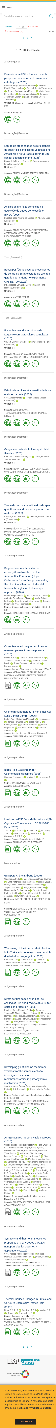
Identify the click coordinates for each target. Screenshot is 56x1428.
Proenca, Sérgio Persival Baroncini (19, 85)
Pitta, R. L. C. (36, 833)
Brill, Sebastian (30, 1150)
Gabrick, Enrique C (29, 724)
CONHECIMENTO (12, 915)
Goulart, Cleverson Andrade (16, 342)
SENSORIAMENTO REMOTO (25, 173)
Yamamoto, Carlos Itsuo (22, 1167)
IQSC (6, 1027)
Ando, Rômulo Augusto (26, 1019)
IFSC (47, 669)
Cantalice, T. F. (10, 959)
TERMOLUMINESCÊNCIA (15, 413)
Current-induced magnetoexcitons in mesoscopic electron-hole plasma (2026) (25, 650)
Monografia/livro (12, 863)
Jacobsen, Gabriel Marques (16, 660)
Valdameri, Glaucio (28, 1153)
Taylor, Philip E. (31, 1147)
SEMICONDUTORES (21, 965)
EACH (32, 783)
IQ (13, 1027)
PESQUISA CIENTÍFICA (26, 912)
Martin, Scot (14, 1190)
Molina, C (31, 777)
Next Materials (18, 1262)
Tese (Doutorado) (13, 257)
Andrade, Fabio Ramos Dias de (18, 598)
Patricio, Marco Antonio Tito (32, 658)
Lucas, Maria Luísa (27, 94)
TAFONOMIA (44, 613)
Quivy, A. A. (42, 959)
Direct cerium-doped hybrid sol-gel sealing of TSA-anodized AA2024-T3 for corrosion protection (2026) (27, 1002)
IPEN (16, 1098)
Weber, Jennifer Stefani (28, 1184)
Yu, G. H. (8, 830)
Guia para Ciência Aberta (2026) (23, 875)
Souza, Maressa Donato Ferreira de (19, 1086)
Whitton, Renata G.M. (26, 896)
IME (17, 899)
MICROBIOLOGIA (42, 1202)
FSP (6, 106)
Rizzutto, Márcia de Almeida (27, 601)
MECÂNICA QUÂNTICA (23, 354)
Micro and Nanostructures (23, 962)
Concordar (26, 1421)
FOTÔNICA (9, 675)
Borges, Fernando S (16, 722)
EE (29, 899)
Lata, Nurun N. (13, 1165)
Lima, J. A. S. (44, 777)
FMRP (7, 902)
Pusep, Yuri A (10, 658)
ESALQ (21, 1027)
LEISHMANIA (19, 1101)
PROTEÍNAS (31, 1101)
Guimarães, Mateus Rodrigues (17, 456)
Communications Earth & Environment (28, 1196)
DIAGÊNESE (18, 613)
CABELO (20, 1322)
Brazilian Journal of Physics (23, 733)
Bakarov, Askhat (11, 666)
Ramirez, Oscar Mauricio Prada (18, 1010)
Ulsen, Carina (42, 1257)
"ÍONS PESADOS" (13, 31)
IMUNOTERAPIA (36, 736)
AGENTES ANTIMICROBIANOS (31, 1104)
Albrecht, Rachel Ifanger (40, 1162)
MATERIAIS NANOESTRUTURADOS (30, 675)
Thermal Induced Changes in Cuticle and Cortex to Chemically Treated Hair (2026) (28, 1302)
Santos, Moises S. (27, 719)
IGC (5, 610)
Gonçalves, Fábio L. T (16, 1162)
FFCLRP (44, 607)
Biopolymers (17, 1316)
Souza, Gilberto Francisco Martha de (26, 884)
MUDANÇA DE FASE (27, 532)
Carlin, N (19, 830)
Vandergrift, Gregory (30, 1165)
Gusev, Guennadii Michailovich (27, 663)
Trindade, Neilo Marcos (14, 1259)
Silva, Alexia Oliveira (13, 398)
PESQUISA (17, 112)
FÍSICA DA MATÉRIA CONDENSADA (29, 529)
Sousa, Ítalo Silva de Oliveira (16, 161)
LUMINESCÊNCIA (21, 410)
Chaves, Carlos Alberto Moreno (21, 91)
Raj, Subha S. (25, 1182)
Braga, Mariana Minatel (34, 887)
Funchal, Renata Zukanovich (39, 88)
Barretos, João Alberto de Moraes (19, 218)
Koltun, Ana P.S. (11, 719)
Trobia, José (44, 719)
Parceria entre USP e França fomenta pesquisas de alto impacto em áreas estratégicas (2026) (26, 78)
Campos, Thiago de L (13, 777)
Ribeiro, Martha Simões (40, 1089)
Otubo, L (11, 1313)
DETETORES (36, 842)
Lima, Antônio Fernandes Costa (21, 882)
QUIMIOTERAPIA (20, 736)
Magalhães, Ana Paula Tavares (37, 879)
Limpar (51, 31)
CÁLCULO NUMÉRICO (24, 535)
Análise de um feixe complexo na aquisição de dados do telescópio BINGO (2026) (24, 210)
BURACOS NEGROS (21, 786)
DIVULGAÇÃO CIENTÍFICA (24, 909)
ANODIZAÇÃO (19, 1031)
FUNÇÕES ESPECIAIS (38, 357)
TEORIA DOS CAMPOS (22, 472)
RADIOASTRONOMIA (38, 230)
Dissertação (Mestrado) (16, 133)
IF (25, 102)
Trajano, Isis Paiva (12, 887)
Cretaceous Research (20, 607)
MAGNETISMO (10, 532)
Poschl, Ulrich (29, 1190)
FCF (34, 102)
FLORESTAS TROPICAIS (23, 1202)
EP (23, 102)
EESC (17, 102)
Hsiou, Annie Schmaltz (37, 595)
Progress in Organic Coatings (24, 1024)
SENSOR (24, 678)
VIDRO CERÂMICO (21, 672)
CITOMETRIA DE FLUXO (14, 1205)
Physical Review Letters (22, 839)
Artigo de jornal (12, 61)
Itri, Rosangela (19, 1089)
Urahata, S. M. (27, 959)
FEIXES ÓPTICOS (20, 230)
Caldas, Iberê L (10, 724)
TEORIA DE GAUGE (41, 472)
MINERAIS (32, 413)
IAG (29, 102)
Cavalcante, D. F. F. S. (13, 836)
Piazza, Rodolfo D (24, 1170)
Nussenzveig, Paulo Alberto (16, 890)
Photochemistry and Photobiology (26, 1095)
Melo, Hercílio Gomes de (25, 1021)
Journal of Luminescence (22, 669)
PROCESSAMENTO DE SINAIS (17, 236)
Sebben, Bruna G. (16, 1147)
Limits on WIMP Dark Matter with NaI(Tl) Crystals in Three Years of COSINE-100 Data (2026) (28, 823)
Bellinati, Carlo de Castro (15, 516)
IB (49, 899)
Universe (15, 783)
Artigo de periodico (14, 555)
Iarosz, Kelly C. (35, 722)
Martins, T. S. (45, 1310)
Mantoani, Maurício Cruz (39, 1159)
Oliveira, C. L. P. (25, 1313)
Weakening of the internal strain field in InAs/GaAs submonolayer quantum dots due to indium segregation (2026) (27, 952)
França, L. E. (32, 830)
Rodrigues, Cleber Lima (26, 1016)
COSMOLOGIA (10, 233)
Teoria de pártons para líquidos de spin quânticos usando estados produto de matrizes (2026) (27, 509)
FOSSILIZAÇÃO (31, 613)
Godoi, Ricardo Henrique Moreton (19, 1145)
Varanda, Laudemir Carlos (25, 1187)
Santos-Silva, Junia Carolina (25, 1179)
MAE (39, 102)
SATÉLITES (44, 173)
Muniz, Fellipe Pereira (13, 595)
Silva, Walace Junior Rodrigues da (19, 1254)
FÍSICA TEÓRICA (20, 469)
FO (42, 899)
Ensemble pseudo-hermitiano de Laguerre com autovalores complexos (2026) (26, 334)
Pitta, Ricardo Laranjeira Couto (17, 285)
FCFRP (46, 102)
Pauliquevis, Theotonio (17, 1173)
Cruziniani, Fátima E (27, 727)
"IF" (21, 27)
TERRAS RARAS (37, 672)
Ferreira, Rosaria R (32, 1156)
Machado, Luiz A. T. (24, 1176)
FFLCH (23, 899)
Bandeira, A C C (29, 1310)
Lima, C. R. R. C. (11, 1310)
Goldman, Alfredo (12, 879)
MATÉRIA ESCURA (21, 297)
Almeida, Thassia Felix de (26, 1013)
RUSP (34, 899)
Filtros (8, 27)
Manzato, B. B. (20, 833)
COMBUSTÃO (42, 1265)
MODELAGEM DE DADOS (29, 233)
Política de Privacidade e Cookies (34, 1408)
